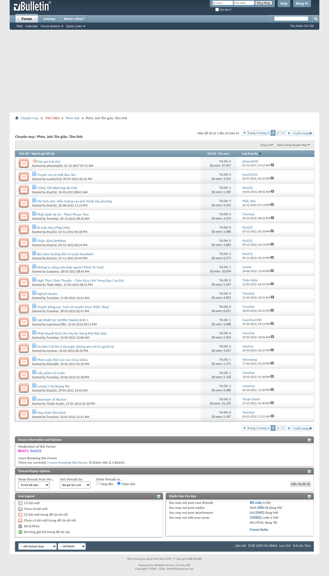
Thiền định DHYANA (51, 241)
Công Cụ (265, 145)
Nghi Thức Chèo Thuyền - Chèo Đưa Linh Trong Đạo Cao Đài (80, 280)
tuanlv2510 (54, 179)
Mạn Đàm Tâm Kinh (51, 413)
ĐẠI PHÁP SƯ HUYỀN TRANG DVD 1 (63, 320)
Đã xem (224, 154)
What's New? (74, 19)
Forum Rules (259, 530)
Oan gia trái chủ (48, 161)
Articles (49, 19)
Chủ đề (24, 154)
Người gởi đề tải (42, 154)
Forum (27, 19)
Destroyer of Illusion (52, 399)
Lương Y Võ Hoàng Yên (53, 386)
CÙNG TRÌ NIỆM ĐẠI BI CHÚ (57, 188)
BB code (256, 503)
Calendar (31, 26)
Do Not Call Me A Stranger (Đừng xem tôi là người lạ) (75, 346)
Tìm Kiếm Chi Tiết (302, 26)
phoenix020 (54, 166)
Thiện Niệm (54, 285)
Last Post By (252, 154)
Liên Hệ (240, 546)
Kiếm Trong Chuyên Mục (292, 145)
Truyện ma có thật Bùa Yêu (56, 175)
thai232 (52, 192)
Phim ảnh (72, 118)
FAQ (20, 26)
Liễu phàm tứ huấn (51, 373)
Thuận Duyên (55, 404)
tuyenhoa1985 (56, 324)
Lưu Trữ (285, 546)
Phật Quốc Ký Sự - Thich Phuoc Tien (63, 214)
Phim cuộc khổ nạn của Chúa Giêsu (62, 360)
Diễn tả (263, 508)
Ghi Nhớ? (223, 9)
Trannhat (53, 219)
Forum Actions (50, 26)
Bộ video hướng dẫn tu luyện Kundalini (65, 254)
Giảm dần (126, 484)
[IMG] (259, 512)
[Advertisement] (164, 71)
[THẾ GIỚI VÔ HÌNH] (262, 546)
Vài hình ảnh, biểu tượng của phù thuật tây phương (74, 201)
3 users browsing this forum (67, 462)
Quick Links (74, 26)
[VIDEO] (256, 517)
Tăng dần (104, 484)
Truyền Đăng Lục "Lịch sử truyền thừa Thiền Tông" (73, 307)
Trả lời (211, 154)
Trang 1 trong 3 (258, 133)
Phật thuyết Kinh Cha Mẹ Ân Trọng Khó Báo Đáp (72, 333)
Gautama (53, 271)
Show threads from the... (36, 479)
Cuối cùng (303, 133)
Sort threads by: (71, 479)
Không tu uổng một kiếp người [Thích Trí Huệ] (70, 267)
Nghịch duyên (47, 294)
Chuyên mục (30, 118)
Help (284, 4)
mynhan (52, 351)
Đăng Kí (302, 4)
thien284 (53, 364)
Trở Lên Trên (302, 546)
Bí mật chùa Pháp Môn (53, 227)
